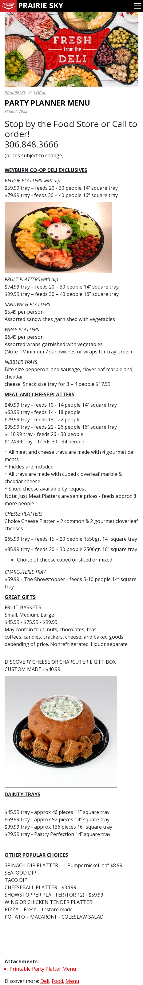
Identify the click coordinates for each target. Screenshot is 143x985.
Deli (44, 981)
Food (57, 981)
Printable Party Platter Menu (43, 968)
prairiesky (15, 92)
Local (40, 92)
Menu (72, 981)
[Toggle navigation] (137, 6)
